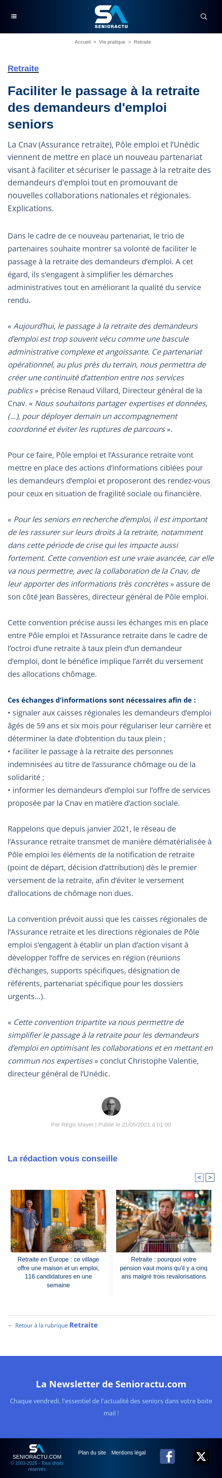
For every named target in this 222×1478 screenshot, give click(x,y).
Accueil (83, 42)
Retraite (142, 42)
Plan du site (92, 1453)
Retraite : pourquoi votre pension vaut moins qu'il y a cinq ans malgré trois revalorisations (164, 1268)
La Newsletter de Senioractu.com (111, 1384)
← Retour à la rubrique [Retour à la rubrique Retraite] (53, 1325)
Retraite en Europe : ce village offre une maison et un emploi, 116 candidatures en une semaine (58, 1272)
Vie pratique (112, 42)
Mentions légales (132, 1453)
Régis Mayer (78, 1124)
